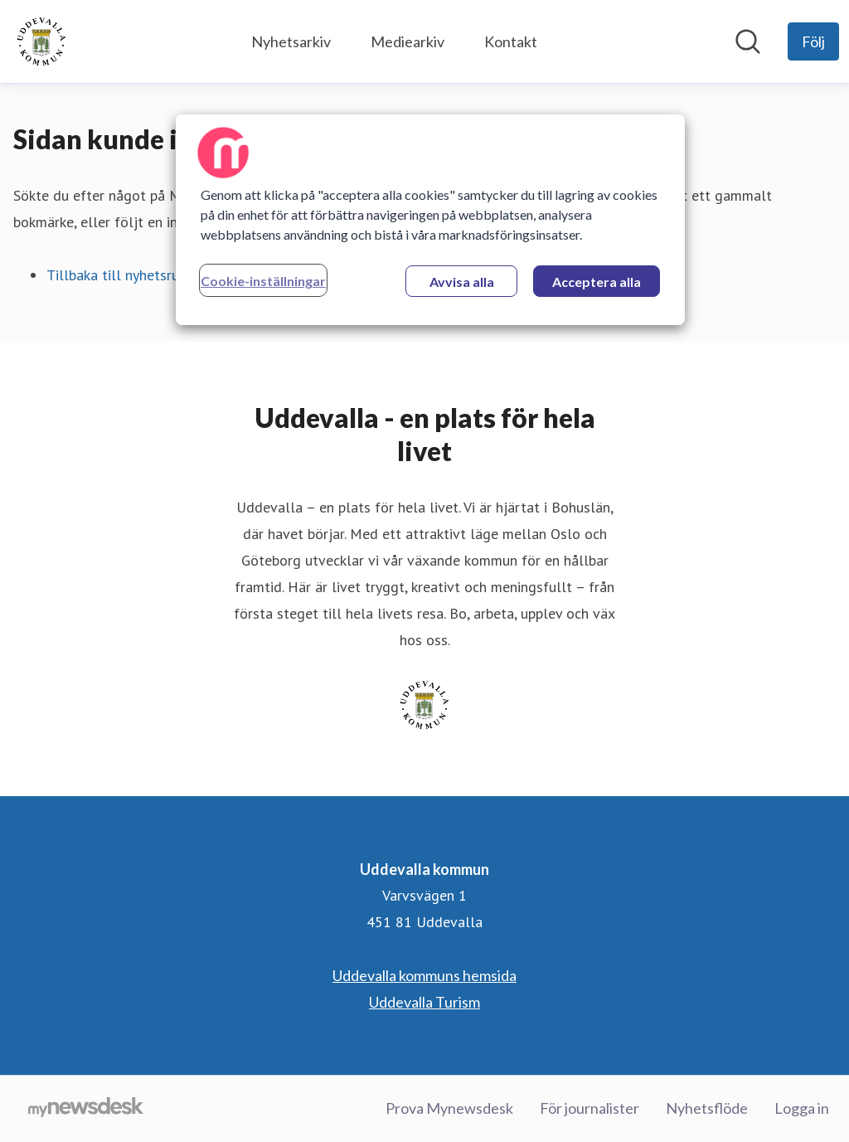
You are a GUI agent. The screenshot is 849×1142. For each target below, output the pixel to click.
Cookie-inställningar (263, 281)
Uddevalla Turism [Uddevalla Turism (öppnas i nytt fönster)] (424, 1002)
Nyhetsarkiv (291, 41)
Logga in (801, 1108)
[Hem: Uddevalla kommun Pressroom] (41, 41)
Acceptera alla (596, 281)
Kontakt (510, 41)
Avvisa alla (461, 281)
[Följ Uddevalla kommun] (813, 41)
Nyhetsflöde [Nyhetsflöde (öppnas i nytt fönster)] (707, 1108)
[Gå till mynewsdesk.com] (86, 1109)
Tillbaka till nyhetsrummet (131, 274)
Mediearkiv (407, 41)
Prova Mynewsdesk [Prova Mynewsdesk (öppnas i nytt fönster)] (449, 1108)
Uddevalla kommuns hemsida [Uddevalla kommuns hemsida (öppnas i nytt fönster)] (424, 975)
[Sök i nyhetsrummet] (748, 41)
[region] (430, 219)
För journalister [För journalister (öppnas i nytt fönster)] (589, 1108)
